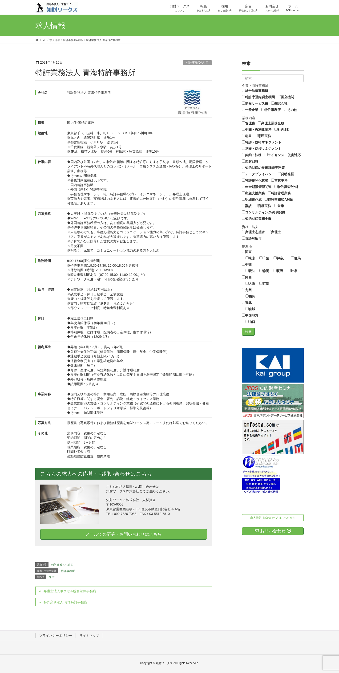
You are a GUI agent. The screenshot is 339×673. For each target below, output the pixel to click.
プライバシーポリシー (55, 635)
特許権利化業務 (255, 180)
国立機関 (286, 97)
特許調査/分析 (286, 187)
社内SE (281, 129)
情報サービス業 (255, 103)
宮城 (250, 309)
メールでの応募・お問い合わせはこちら (123, 534)
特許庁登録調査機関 (258, 97)
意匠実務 (263, 136)
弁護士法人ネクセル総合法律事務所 (70, 591)
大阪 (250, 284)
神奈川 (280, 258)
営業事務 (279, 180)
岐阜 (292, 271)
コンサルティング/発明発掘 (264, 212)
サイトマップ (89, 635)
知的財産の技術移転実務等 (263, 168)
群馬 (296, 258)
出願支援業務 (253, 193)
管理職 (248, 123)
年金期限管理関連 (256, 187)
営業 (279, 206)
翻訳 (247, 206)
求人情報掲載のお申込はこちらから (272, 517)
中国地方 (250, 315)
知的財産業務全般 (256, 218)
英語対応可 (252, 238)
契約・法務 (252, 155)
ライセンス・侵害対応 (283, 155)
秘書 (247, 136)
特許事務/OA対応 (197, 62)
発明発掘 (286, 174)
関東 (247, 252)
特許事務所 (68, 571)
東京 (52, 577)
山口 (250, 322)
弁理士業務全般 (271, 123)
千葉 (264, 258)
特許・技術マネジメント (261, 142)
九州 (247, 290)
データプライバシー (258, 174)
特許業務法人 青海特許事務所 (65, 602)
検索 (246, 63)
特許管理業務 (279, 193)
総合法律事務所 (255, 91)
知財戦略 (250, 161)
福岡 (250, 296)
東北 (247, 303)
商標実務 (263, 206)
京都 (264, 284)
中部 (247, 264)
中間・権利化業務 (256, 129)
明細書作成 (252, 199)
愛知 (250, 271)
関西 (247, 277)
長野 (278, 271)
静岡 (264, 271)
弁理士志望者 (253, 232)
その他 (290, 110)
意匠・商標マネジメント (261, 149)
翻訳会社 (279, 103)
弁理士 (274, 232)
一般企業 (250, 110)
